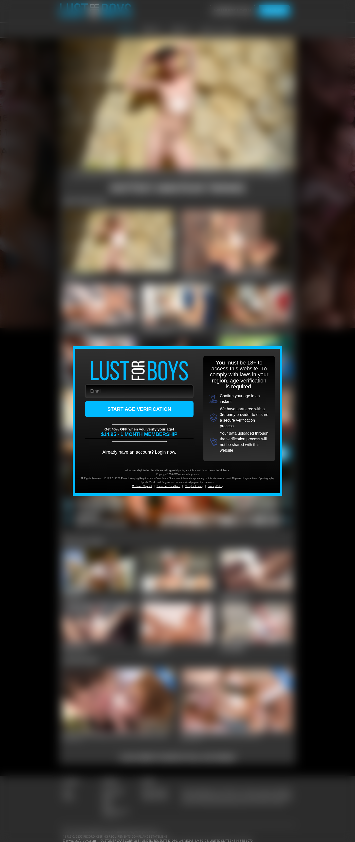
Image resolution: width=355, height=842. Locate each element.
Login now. (165, 452)
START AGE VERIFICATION (139, 409)
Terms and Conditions (168, 486)
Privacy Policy (215, 486)
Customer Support (142, 486)
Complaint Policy (194, 486)
